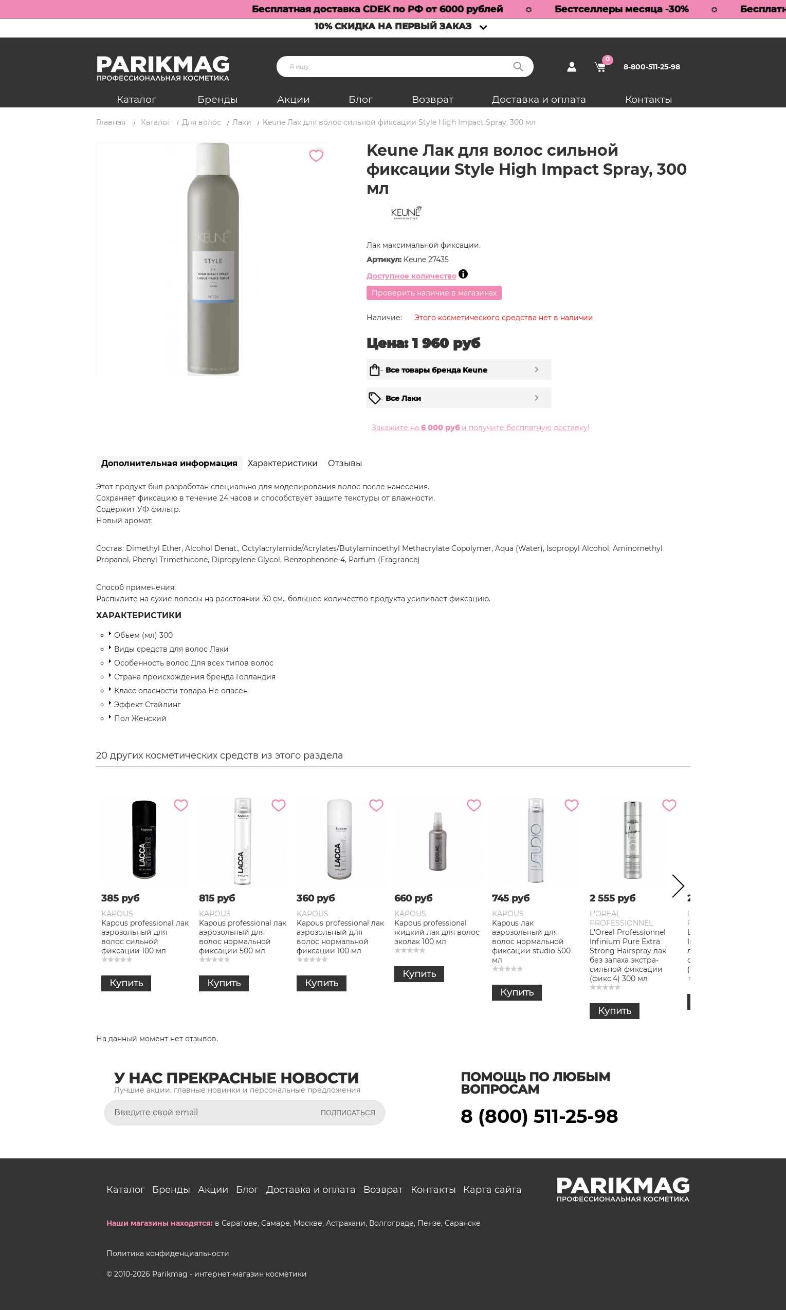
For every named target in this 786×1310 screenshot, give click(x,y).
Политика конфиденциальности (167, 1253)
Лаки (241, 122)
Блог (361, 99)
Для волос (201, 122)
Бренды (217, 99)
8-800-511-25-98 (652, 66)
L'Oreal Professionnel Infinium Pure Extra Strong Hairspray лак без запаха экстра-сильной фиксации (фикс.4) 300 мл (628, 955)
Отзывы (345, 463)
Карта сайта (492, 1189)
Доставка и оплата (539, 99)
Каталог (136, 99)
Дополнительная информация (169, 463)
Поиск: (518, 66)
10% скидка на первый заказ (393, 26)
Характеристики (283, 463)
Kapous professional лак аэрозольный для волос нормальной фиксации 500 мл (242, 936)
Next (675, 888)
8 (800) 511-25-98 (539, 1116)
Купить (126, 983)
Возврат (432, 99)
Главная (110, 122)
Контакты (648, 99)
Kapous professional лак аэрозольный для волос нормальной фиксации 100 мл (340, 936)
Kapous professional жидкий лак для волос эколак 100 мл (437, 932)
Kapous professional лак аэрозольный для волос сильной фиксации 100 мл (145, 936)
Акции (293, 99)
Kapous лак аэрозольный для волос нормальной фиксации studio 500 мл (531, 941)
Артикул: (385, 259)
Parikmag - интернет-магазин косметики (229, 1274)
